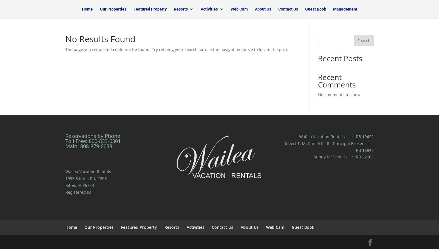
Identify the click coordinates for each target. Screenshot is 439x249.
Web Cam (239, 9)
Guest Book (315, 9)
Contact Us (288, 9)
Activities (209, 9)
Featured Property (150, 9)
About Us (263, 9)
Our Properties (113, 9)
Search (363, 40)
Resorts (181, 9)
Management (345, 9)
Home (87, 9)
